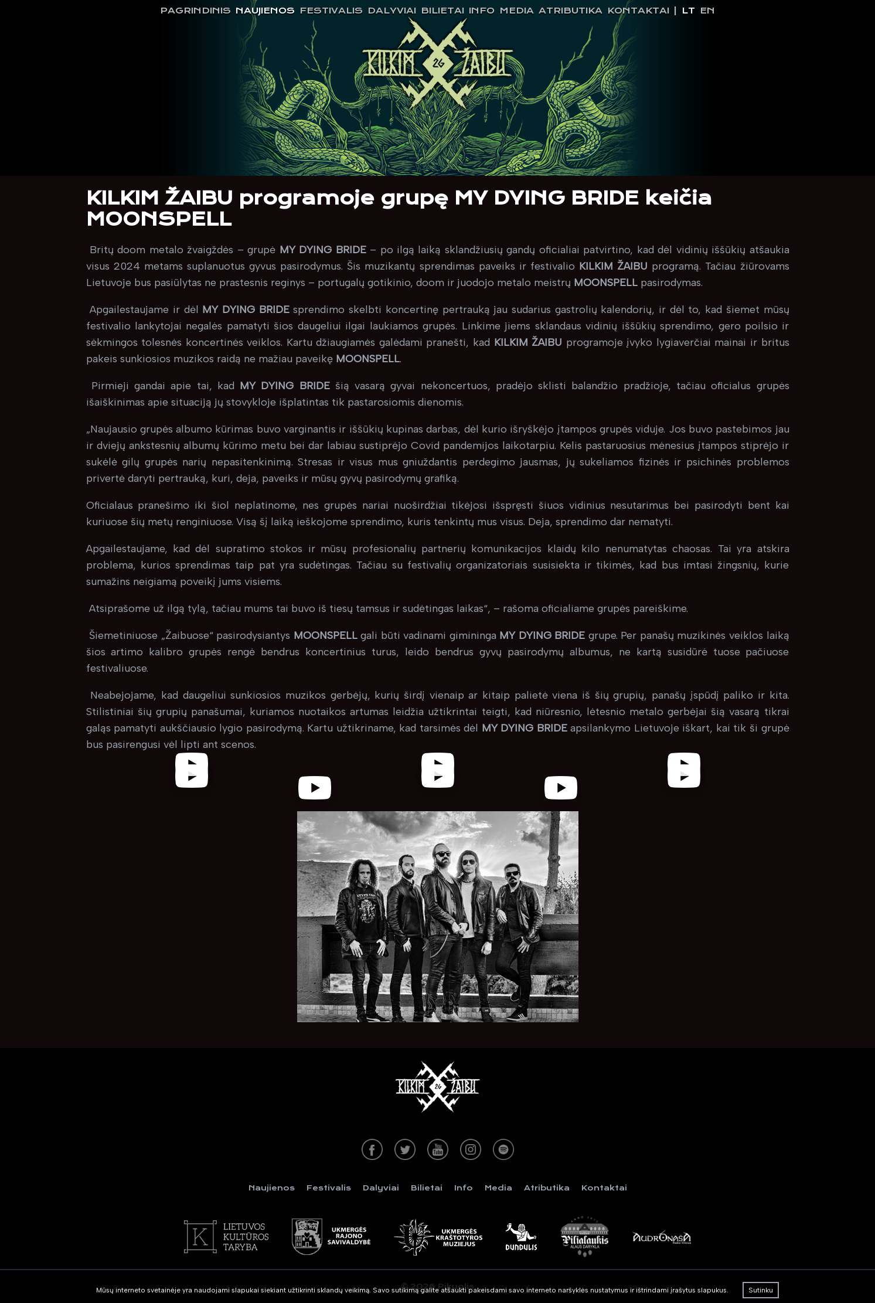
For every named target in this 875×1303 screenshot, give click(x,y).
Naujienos (265, 10)
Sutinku (760, 1290)
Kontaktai (638, 10)
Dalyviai (391, 10)
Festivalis (331, 10)
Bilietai (442, 10)
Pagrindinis (195, 10)
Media (516, 10)
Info (482, 10)
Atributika (570, 10)
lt (688, 10)
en (707, 10)
